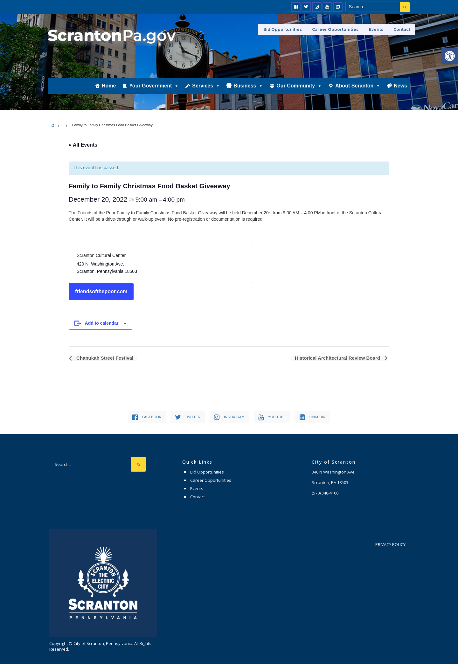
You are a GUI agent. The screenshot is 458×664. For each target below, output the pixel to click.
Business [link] (248, 88)
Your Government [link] (154, 88)
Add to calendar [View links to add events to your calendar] (102, 323)
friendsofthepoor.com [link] (101, 291)
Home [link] (109, 88)
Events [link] (377, 29)
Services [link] (206, 88)
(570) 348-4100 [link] (325, 493)
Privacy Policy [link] (390, 544)
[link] (449, 56)
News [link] (400, 88)
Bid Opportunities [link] (285, 29)
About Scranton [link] (357, 88)
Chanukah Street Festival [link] (104, 358)
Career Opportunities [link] (337, 29)
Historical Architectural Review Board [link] (338, 358)
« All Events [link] (83, 145)
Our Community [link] (299, 88)
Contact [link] (401, 29)
